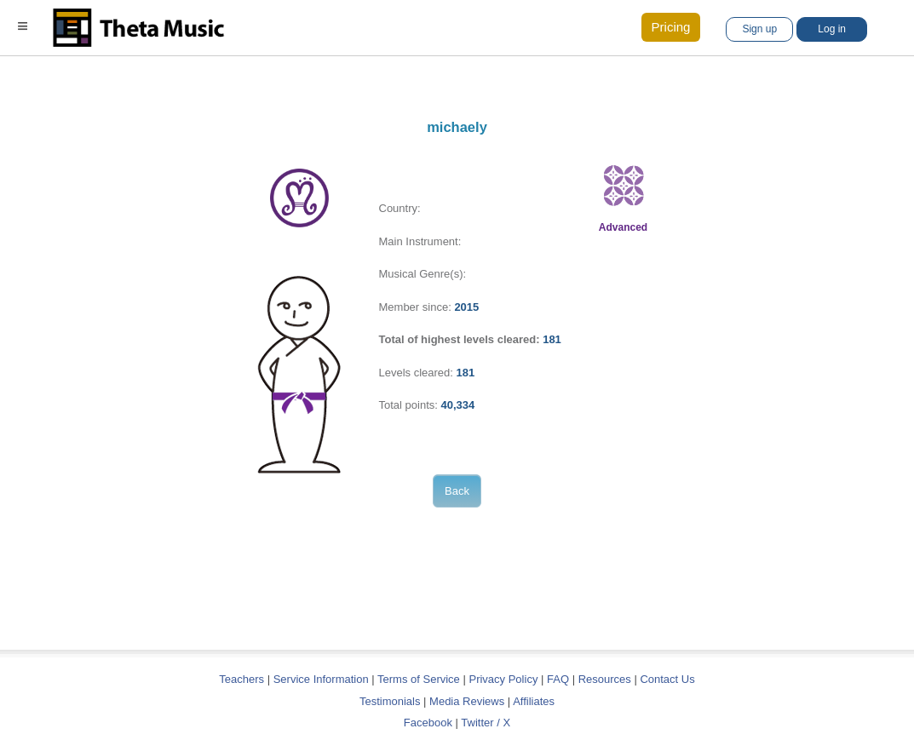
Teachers (243, 679)
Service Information (321, 679)
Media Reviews (466, 701)
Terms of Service (418, 679)
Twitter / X (485, 722)
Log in (832, 29)
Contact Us (667, 679)
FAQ (558, 679)
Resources (604, 679)
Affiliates (534, 701)
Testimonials (390, 701)
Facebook (428, 722)
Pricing (671, 27)
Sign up (759, 29)
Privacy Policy (502, 679)
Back (457, 491)
